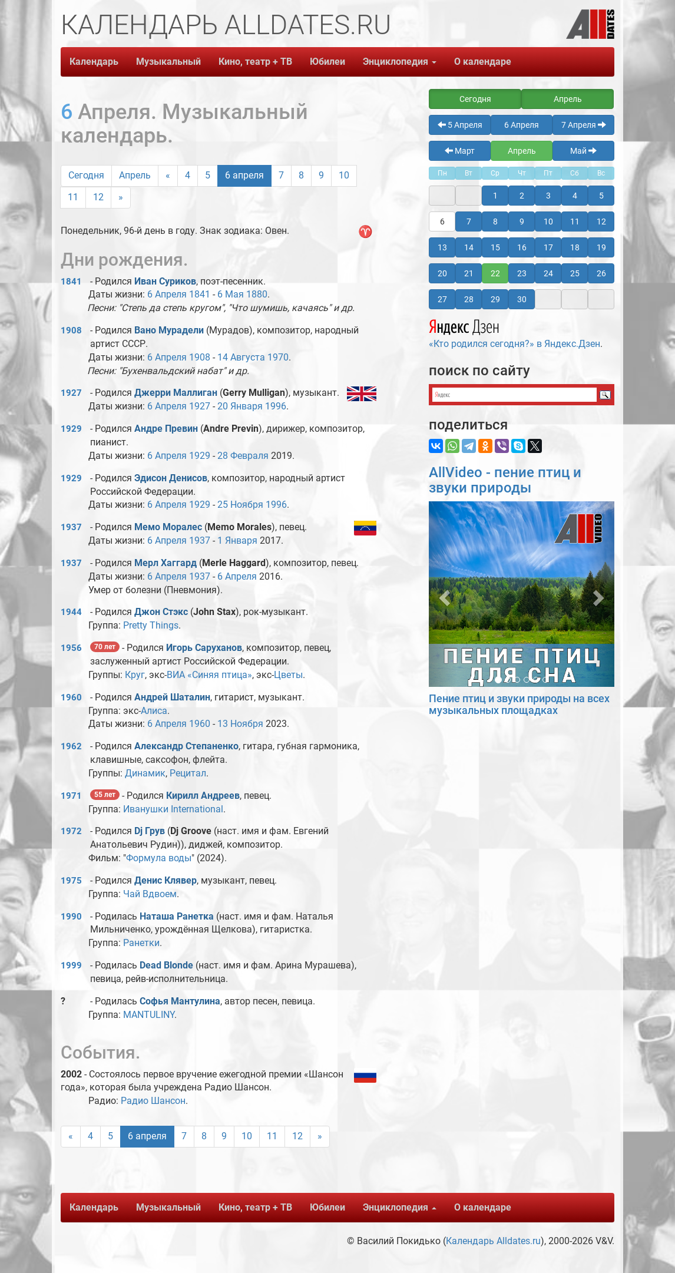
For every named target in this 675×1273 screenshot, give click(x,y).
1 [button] (495, 195)
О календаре (482, 61)
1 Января (237, 540)
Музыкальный (168, 61)
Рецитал (188, 773)
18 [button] (575, 247)
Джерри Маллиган (175, 392)
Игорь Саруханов (204, 647)
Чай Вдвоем (150, 894)
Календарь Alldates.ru (493, 1240)
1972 (71, 831)
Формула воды (158, 858)
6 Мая (230, 294)
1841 (71, 281)
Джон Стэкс (161, 611)
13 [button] (442, 247)
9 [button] (522, 221)
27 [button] (442, 299)
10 (344, 175)
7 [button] (468, 221)
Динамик (145, 773)
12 (98, 197)
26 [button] (601, 273)
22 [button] (495, 273)
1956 (71, 648)
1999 (71, 965)
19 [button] (601, 247)
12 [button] (601, 221)
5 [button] (601, 195)
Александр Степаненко (186, 746)
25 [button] (575, 273)
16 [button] (522, 247)
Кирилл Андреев (203, 795)
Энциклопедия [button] (399, 61)
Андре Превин (166, 428)
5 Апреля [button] (460, 125)
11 (73, 197)
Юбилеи (327, 61)
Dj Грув (149, 830)
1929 (71, 429)
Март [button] (460, 151)
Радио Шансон (153, 1100)
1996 (275, 406)
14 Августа (241, 357)
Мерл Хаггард (165, 562)
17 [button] (548, 247)
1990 (71, 916)
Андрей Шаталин (172, 697)
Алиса (154, 710)
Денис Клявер (165, 880)
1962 (71, 746)
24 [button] (548, 273)
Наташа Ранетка (177, 916)
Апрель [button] (568, 99)
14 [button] (469, 247)
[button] (442, 594)
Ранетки (141, 942)
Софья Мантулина (180, 1001)
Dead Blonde (166, 965)
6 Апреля (167, 294)
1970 (278, 357)
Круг (135, 674)
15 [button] (495, 247)
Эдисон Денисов (170, 478)
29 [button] (495, 299)
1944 (71, 612)
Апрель (135, 175)
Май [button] (583, 151)
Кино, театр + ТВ (255, 61)
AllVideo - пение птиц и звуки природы (505, 480)
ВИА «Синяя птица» (209, 674)
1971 (71, 796)
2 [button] (522, 195)
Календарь (94, 61)
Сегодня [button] (475, 99)
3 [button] (548, 195)
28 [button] (469, 299)
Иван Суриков (165, 281)
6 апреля (244, 175)
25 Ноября (240, 504)
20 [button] (442, 273)
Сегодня (86, 175)
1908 (71, 330)
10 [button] (548, 221)
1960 (71, 697)
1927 (71, 393)
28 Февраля (243, 455)
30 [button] (522, 299)
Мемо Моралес (168, 527)
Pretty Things (150, 625)
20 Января (240, 406)
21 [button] (469, 273)
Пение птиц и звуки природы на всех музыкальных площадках (519, 704)
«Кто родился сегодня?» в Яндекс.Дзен (514, 332)
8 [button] (495, 221)
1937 (71, 527)
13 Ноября (240, 723)
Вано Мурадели (169, 330)
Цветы (288, 674)
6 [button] (442, 221)
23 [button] (522, 273)
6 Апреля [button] (521, 125)
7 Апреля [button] (583, 125)
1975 (71, 880)
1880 (256, 294)
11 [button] (575, 221)
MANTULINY (148, 1014)
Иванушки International (173, 809)
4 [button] (575, 195)
